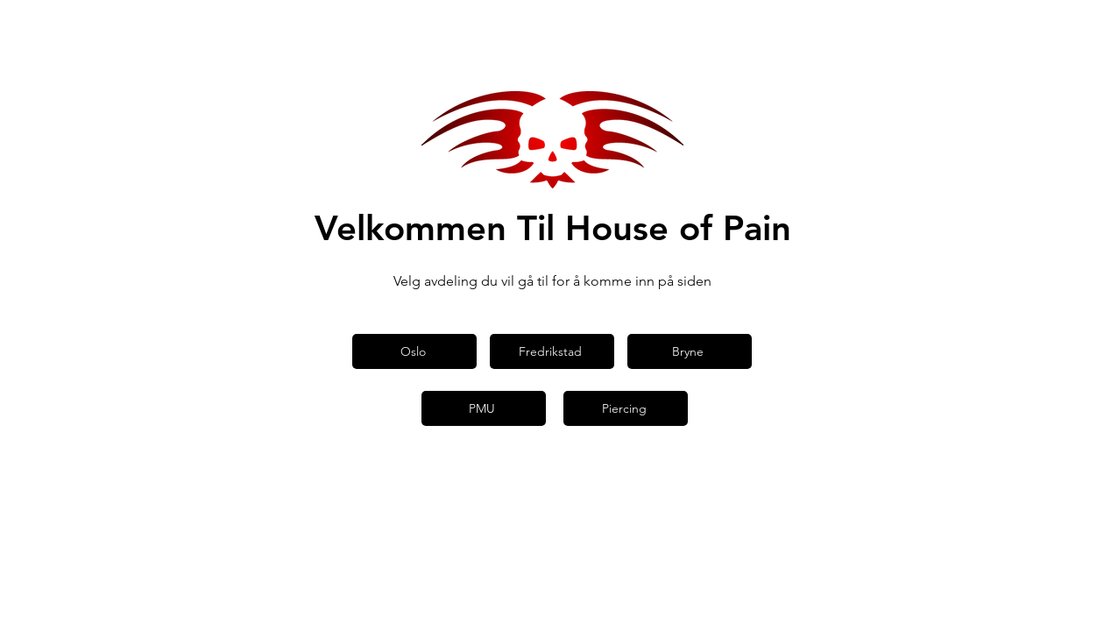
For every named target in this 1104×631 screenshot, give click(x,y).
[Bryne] (689, 351)
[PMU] (483, 408)
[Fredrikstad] (552, 351)
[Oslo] (414, 351)
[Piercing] (625, 408)
